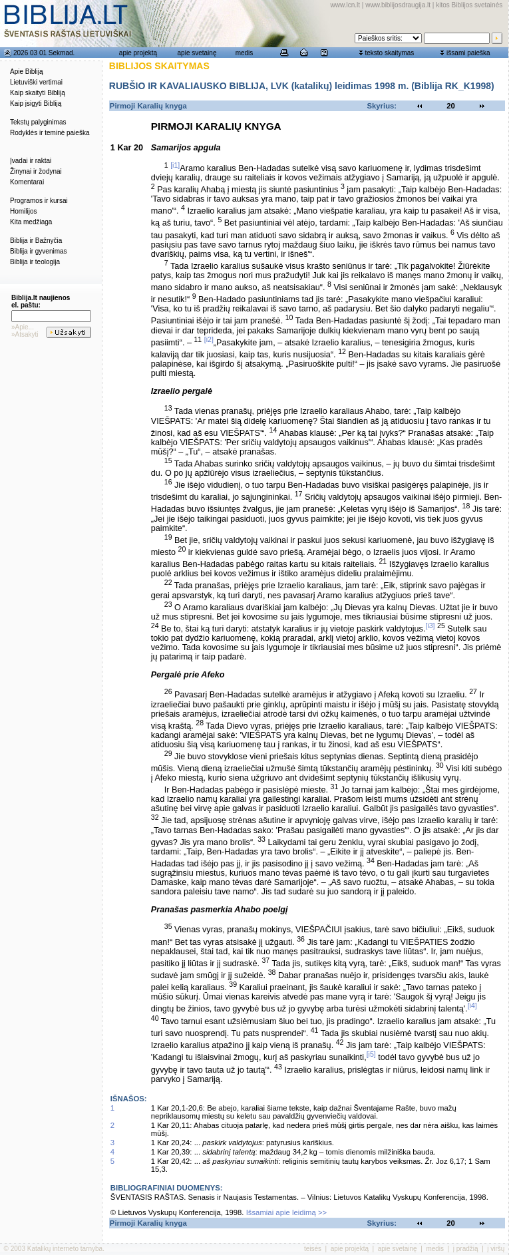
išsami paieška (468, 53)
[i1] (175, 165)
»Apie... (22, 327)
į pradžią (465, 1248)
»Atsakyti (25, 334)
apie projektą (138, 53)
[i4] (472, 1005)
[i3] (429, 625)
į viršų (495, 1248)
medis (245, 53)
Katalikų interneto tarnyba (64, 1248)
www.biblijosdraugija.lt (397, 5)
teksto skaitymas (389, 53)
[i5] (371, 1054)
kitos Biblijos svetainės (469, 5)
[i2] (209, 339)
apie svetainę (197, 53)
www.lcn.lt (345, 5)
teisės (312, 1248)
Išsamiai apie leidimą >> (286, 1212)
